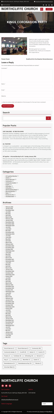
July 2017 (8, 327)
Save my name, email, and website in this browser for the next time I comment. (24, 102)
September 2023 (10, 234)
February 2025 (9, 218)
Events (7, 184)
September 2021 (10, 261)
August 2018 (9, 308)
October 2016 (9, 334)
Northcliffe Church (19, 9)
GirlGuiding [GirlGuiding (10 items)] (29, 356)
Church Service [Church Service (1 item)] (9, 348)
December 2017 (10, 320)
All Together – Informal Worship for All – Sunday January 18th (19, 156)
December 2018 (10, 301)
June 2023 (8, 237)
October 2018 (9, 305)
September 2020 (10, 274)
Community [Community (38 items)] (36, 348)
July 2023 (8, 235)
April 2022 (8, 256)
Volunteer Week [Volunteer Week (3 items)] (9, 367)
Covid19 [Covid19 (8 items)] (23, 352)
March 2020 (9, 283)
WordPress (49, 411)
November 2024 (10, 223)
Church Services (10, 179)
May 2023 (8, 239)
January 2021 (9, 269)
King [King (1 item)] (6, 360)
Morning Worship (10, 191)
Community (9, 181)
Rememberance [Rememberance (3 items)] (9, 363)
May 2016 (8, 337)
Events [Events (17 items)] (41, 352)
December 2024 (10, 222)
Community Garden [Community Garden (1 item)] (10, 352)
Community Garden (11, 182)
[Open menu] (41, 9)
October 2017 (9, 323)
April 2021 (8, 266)
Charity (8, 177)
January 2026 (9, 208)
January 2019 (9, 300)
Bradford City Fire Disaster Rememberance (39, 59)
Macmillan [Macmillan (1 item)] (26, 360)
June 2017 (8, 328)
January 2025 (9, 220)
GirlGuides (8, 186)
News (7, 193)
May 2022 (8, 254)
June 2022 (8, 252)
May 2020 (8, 279)
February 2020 (9, 284)
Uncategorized (10, 196)
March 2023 (9, 242)
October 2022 (9, 249)
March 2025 (9, 217)
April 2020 (8, 281)
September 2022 (10, 251)
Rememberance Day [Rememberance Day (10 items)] (24, 363)
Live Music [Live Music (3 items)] (15, 360)
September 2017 (10, 325)
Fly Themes (41, 411)
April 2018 (8, 315)
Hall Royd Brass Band (11, 189)
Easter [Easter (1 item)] (32, 352)
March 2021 (9, 267)
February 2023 (9, 244)
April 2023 (8, 240)
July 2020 (8, 278)
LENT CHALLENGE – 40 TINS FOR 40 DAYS (13, 131)
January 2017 (9, 332)
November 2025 (10, 210)
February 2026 (9, 206)
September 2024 (10, 225)
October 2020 (9, 273)
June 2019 (8, 293)
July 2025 (8, 212)
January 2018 (9, 318)
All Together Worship (11, 176)
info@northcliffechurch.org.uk (44, 1)
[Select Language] (47, 403)
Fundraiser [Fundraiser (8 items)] (17, 356)
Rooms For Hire (10, 194)
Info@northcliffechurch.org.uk (9, 399)
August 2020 (9, 276)
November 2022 (10, 247)
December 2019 (10, 286)
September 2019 (10, 291)
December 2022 (10, 245)
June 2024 (8, 229)
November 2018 (10, 303)
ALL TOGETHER (6, 144)
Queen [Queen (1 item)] (36, 360)
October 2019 (9, 289)
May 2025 (8, 213)
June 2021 (8, 262)
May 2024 (8, 230)
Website (3, 96)
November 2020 (10, 271)
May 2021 (8, 264)
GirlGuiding (8, 188)
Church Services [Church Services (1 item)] (23, 348)
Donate (49, 9)
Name (3, 84)
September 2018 (10, 306)
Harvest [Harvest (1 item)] (40, 356)
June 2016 (8, 335)
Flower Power (5, 59)
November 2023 (10, 232)
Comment (4, 68)
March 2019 (9, 296)
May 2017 (8, 330)
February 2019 (9, 298)
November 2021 (10, 259)
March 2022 (9, 257)
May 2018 (8, 313)
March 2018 (9, 317)
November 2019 (10, 288)
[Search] (48, 118)
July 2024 (8, 227)
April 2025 (8, 215)
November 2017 (10, 322)
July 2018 (8, 310)
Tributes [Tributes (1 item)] (38, 363)
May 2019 (8, 295)
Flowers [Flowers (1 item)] (7, 356)
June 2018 (8, 312)
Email (3, 90)
